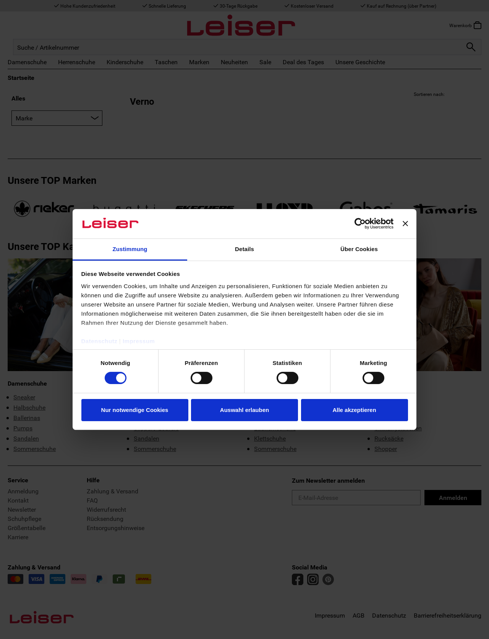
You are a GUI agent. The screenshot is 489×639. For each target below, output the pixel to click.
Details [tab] (244, 249)
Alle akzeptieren (354, 410)
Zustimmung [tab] (130, 249)
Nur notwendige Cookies (134, 410)
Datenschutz (99, 341)
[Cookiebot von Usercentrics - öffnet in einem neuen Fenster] (360, 223)
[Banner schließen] (405, 223)
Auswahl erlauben (244, 410)
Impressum (139, 341)
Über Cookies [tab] (359, 249)
